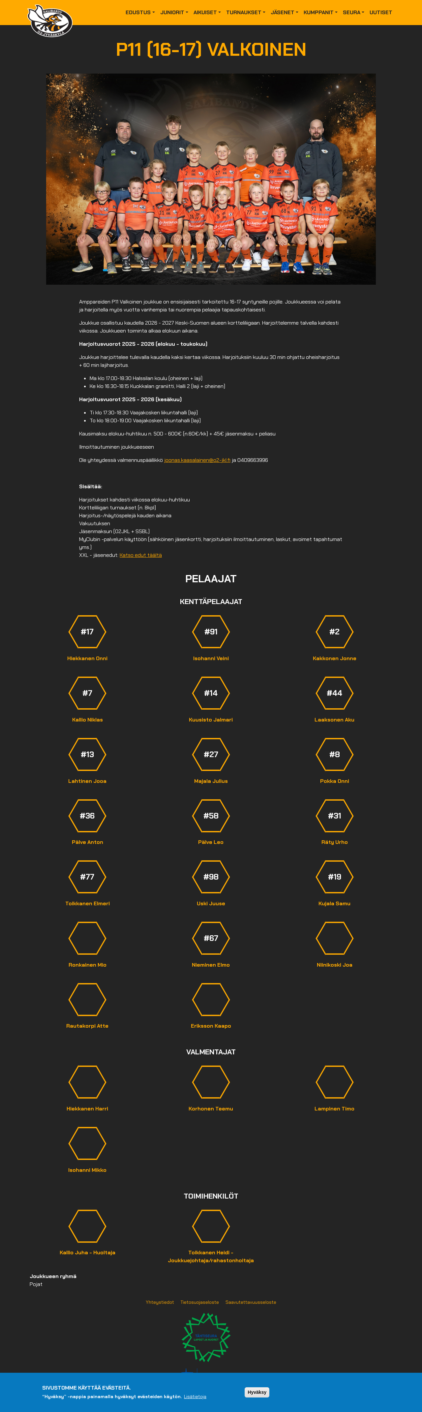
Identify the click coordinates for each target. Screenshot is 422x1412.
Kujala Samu (334, 903)
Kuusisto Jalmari (211, 719)
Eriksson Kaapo (211, 1025)
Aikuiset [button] (205, 12)
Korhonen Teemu (211, 1108)
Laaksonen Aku (334, 719)
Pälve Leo (211, 842)
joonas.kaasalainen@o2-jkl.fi (197, 460)
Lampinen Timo (334, 1108)
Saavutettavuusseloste (251, 1302)
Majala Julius (211, 781)
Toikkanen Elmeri (87, 903)
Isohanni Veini (211, 658)
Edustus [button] (138, 12)
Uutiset (381, 12)
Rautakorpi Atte (87, 1025)
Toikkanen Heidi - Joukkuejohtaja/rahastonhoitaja (211, 1256)
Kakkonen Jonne (334, 658)
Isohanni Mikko (87, 1170)
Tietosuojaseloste (200, 1302)
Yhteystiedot (160, 1302)
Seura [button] (351, 12)
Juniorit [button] (172, 12)
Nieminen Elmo (211, 964)
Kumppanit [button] (319, 12)
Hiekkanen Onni (87, 658)
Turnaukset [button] (243, 12)
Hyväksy (257, 1392)
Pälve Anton (87, 842)
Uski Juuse (211, 903)
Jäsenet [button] (282, 12)
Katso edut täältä (141, 555)
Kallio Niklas (87, 719)
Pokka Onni (334, 781)
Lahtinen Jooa (87, 781)
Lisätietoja (195, 1396)
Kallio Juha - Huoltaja (87, 1252)
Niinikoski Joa (334, 964)
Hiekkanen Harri (87, 1108)
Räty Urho (334, 842)
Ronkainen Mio (87, 964)
